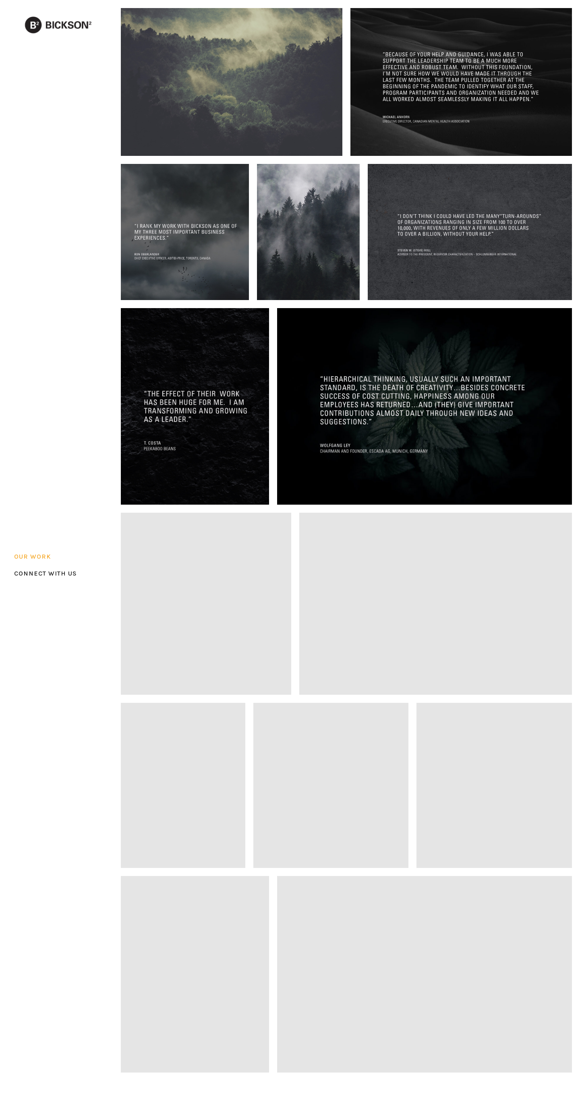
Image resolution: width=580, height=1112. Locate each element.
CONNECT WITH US (45, 573)
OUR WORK (32, 556)
